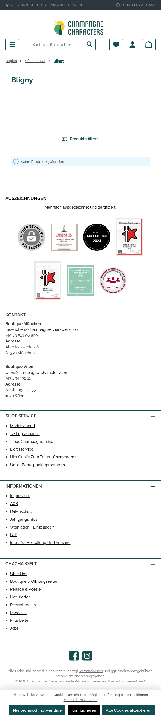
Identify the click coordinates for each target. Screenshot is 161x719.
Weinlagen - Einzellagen (32, 527)
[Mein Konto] (132, 44)
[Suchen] (89, 44)
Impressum (20, 495)
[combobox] (57, 44)
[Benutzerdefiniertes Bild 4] (47, 280)
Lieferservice (21, 449)
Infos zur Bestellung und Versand (40, 542)
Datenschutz (21, 511)
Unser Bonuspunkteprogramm (37, 464)
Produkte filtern (80, 139)
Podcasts (18, 612)
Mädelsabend (22, 425)
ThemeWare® (135, 681)
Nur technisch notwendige (37, 710)
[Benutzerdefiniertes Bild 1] (64, 237)
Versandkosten (91, 671)
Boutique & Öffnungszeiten (34, 581)
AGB (14, 503)
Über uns (18, 573)
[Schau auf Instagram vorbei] (87, 656)
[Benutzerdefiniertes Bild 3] (129, 237)
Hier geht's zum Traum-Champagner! (44, 457)
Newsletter (20, 597)
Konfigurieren (83, 710)
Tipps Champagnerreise (31, 441)
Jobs (14, 628)
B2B (13, 534)
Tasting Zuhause (25, 433)
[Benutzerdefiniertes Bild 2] (96, 237)
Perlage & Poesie (25, 589)
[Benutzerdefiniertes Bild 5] (80, 280)
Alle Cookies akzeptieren (128, 710)
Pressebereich (23, 605)
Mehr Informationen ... (81, 700)
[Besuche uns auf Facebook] (74, 656)
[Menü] (12, 44)
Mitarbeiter (20, 620)
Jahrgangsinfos (23, 519)
